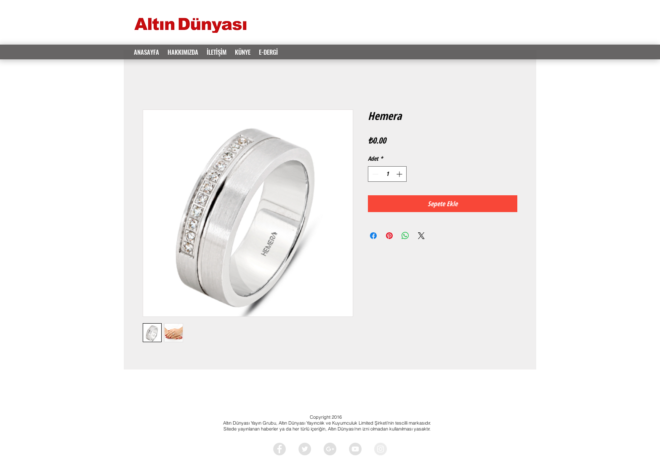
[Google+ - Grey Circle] (330, 449)
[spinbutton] (387, 174)
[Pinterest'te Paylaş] (389, 236)
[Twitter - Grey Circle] (304, 449)
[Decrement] (374, 174)
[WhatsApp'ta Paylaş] (405, 236)
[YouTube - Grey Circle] (355, 449)
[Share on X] (421, 236)
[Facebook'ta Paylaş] (373, 236)
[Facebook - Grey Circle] (279, 449)
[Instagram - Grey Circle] (380, 449)
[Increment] (400, 174)
